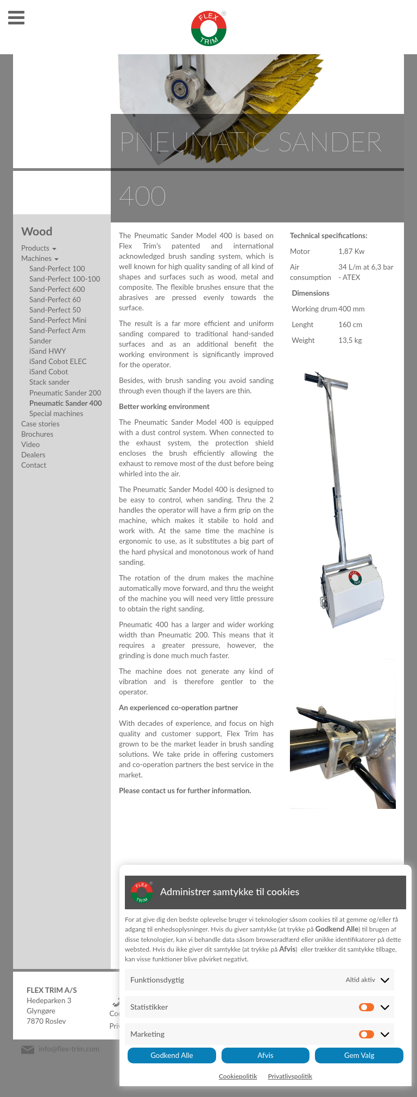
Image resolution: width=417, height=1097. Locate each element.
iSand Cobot (48, 371)
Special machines (56, 413)
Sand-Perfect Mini (57, 320)
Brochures (37, 434)
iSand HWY (47, 351)
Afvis (265, 1055)
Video (30, 444)
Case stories (40, 423)
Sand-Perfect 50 (55, 309)
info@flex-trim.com (69, 1048)
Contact (33, 465)
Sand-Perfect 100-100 (64, 279)
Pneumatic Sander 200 (65, 392)
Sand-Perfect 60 (55, 299)
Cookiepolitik (238, 1076)
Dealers (33, 454)
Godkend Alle (171, 1055)
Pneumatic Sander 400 (65, 403)
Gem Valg (359, 1055)
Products (38, 248)
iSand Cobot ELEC (58, 361)
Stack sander (49, 382)
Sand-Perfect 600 (57, 289)
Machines (40, 258)
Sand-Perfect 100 (57, 268)
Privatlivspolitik (290, 1076)
